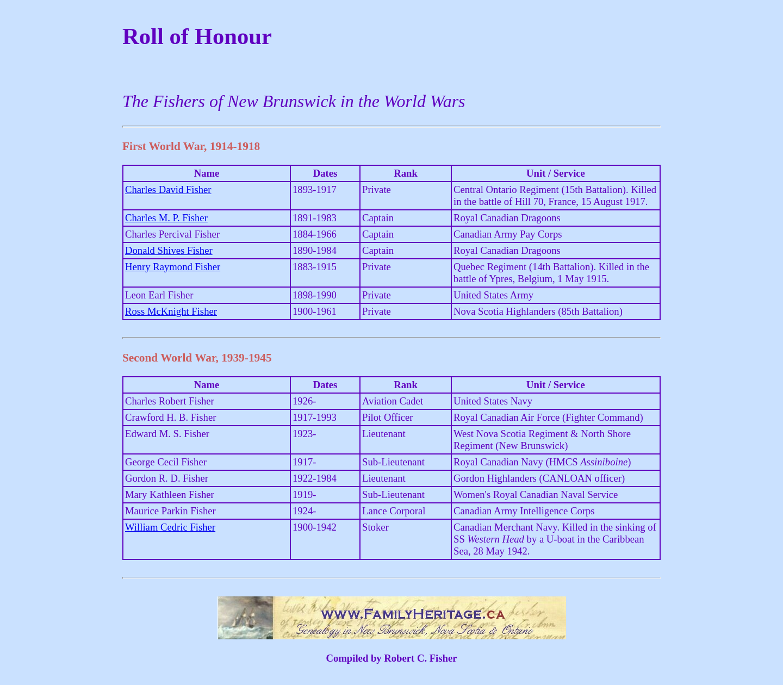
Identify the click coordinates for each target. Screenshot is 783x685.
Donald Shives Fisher (169, 250)
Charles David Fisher (168, 189)
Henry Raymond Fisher (172, 266)
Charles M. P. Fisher (166, 217)
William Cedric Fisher (170, 527)
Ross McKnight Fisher (171, 311)
